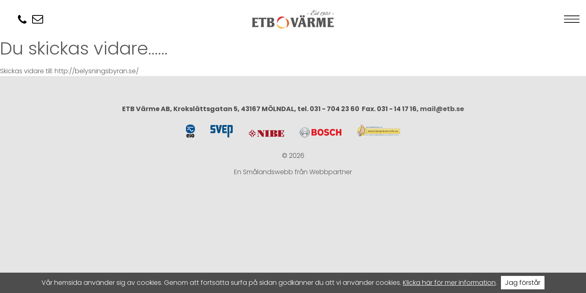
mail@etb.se (442, 109)
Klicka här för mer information (449, 282)
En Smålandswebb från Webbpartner (293, 172)
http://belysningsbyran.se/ (97, 71)
